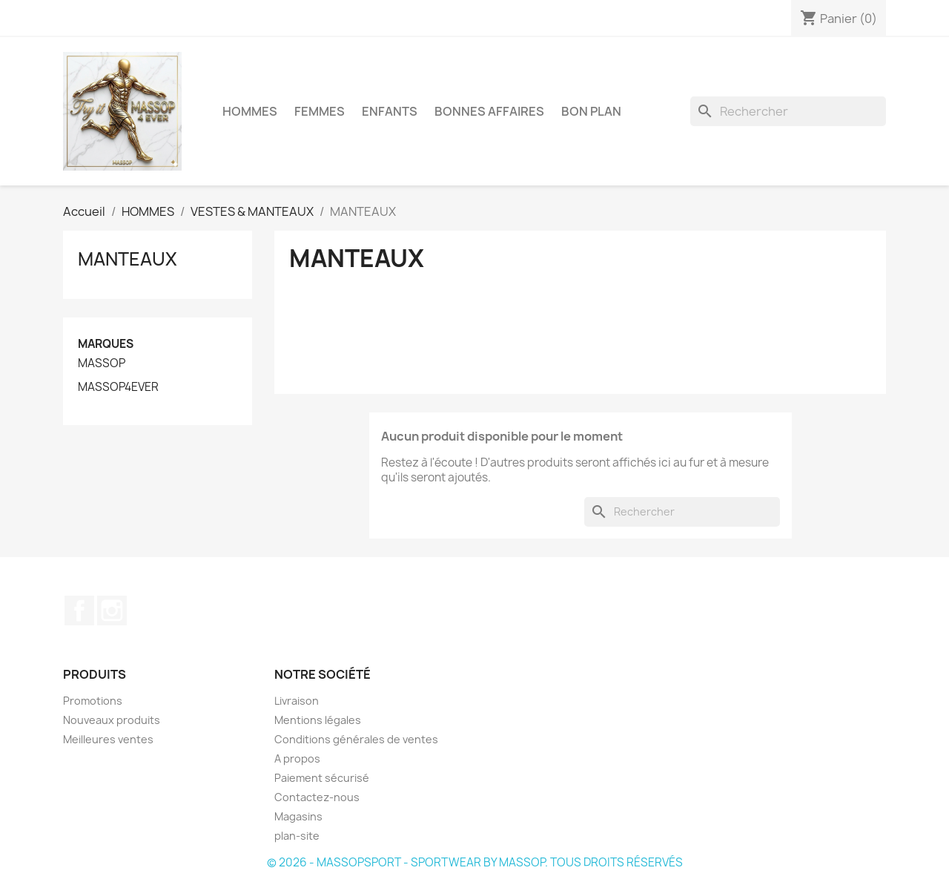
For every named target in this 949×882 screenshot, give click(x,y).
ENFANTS (389, 111)
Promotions (92, 701)
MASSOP (101, 363)
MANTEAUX (127, 258)
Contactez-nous (317, 797)
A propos (297, 758)
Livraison (296, 701)
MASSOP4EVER (118, 387)
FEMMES (319, 111)
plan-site (297, 836)
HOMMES (249, 111)
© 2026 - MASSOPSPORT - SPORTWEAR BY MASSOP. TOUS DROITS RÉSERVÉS (475, 862)
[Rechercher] (788, 111)
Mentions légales (317, 720)
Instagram (112, 610)
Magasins (298, 816)
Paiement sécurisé (321, 778)
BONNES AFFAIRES (489, 111)
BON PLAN (591, 111)
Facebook (79, 610)
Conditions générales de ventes (356, 739)
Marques (105, 344)
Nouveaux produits (111, 720)
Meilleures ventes (108, 739)
